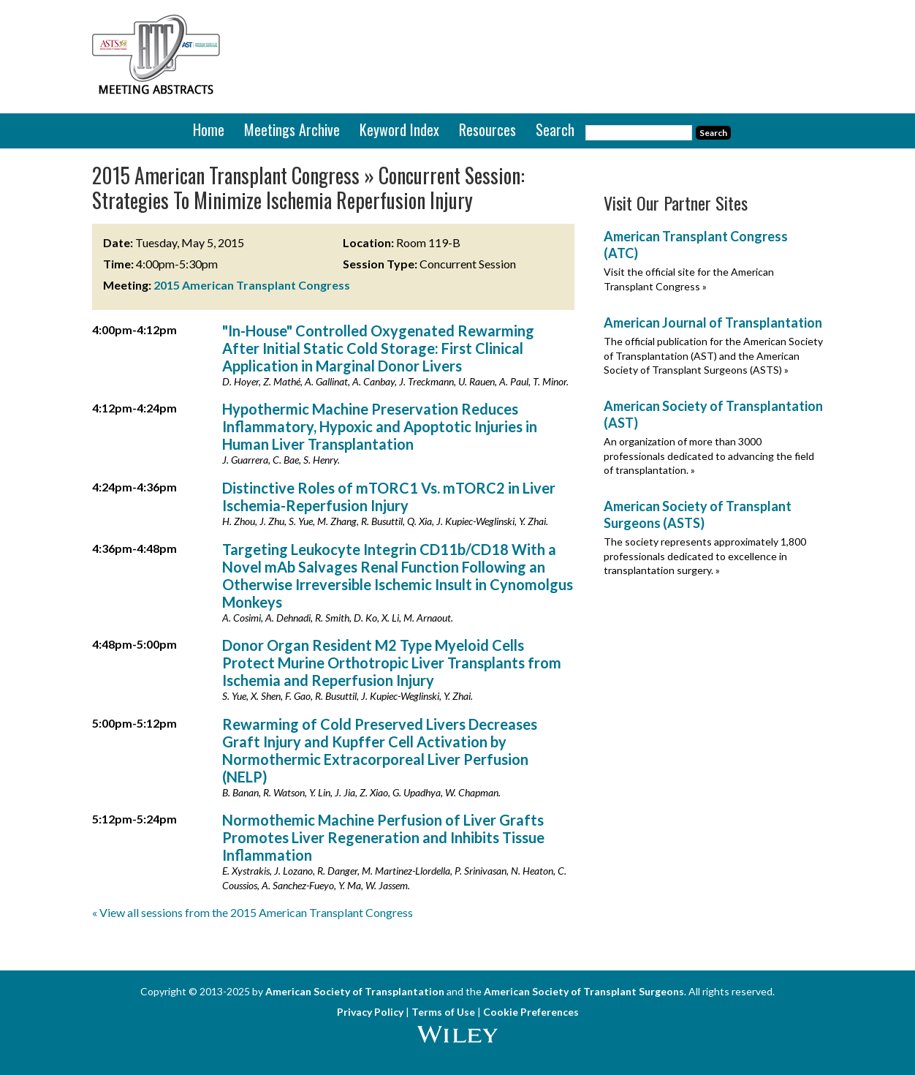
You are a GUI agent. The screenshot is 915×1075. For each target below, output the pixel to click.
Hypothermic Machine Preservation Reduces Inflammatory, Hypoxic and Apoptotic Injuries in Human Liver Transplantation (379, 426)
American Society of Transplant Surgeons (584, 991)
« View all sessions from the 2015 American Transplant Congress (252, 912)
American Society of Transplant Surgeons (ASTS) (697, 514)
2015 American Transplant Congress (251, 285)
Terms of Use (443, 1012)
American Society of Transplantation (354, 991)
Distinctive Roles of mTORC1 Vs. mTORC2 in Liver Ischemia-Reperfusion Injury (388, 496)
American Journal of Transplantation (713, 322)
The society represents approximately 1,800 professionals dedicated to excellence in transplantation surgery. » (705, 555)
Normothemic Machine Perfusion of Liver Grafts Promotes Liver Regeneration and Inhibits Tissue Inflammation (383, 837)
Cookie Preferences (531, 1012)
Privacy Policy (370, 1012)
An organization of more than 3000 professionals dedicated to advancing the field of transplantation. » (709, 455)
